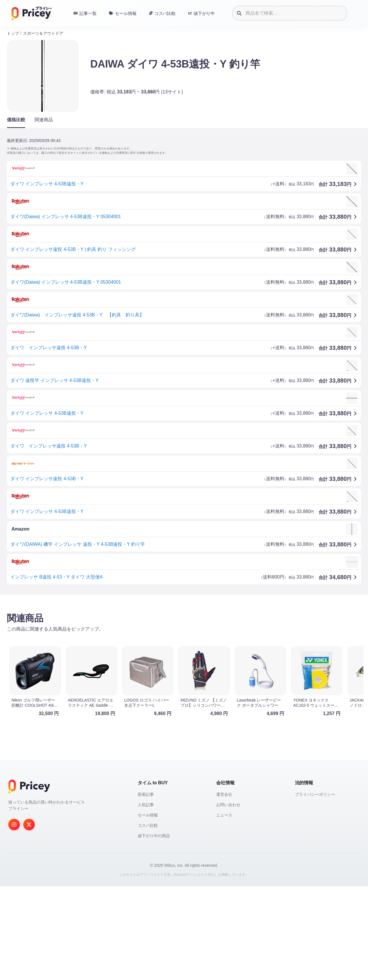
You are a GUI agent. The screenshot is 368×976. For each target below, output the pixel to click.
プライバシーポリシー (315, 884)
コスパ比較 (148, 915)
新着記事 (146, 884)
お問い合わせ (228, 894)
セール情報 (148, 904)
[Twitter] (29, 914)
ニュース (224, 904)
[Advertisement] (179, 644)
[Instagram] (14, 914)
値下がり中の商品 (154, 925)
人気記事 (146, 894)
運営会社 (224, 884)
